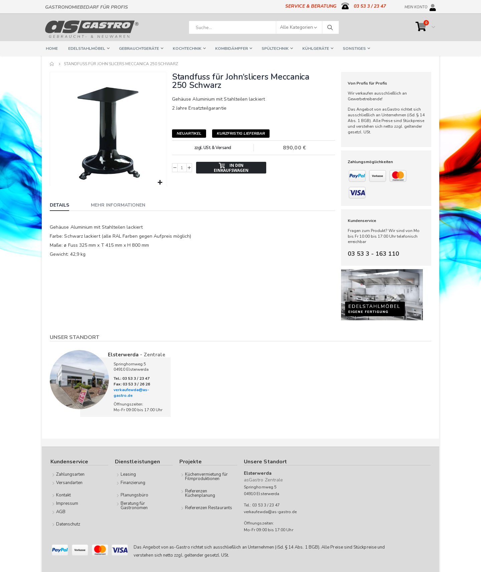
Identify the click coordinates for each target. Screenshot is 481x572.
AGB (60, 512)
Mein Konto (416, 6)
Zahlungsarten (70, 474)
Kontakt (63, 495)
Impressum (67, 503)
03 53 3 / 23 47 (370, 6)
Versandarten (69, 483)
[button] (160, 182)
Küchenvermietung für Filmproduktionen (206, 476)
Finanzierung (133, 483)
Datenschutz (68, 524)
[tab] (64, 205)
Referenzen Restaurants (208, 508)
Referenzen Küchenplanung (200, 493)
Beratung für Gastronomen (134, 505)
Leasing (128, 474)
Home (52, 64)
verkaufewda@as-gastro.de (131, 392)
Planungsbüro (135, 495)
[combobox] (264, 27)
